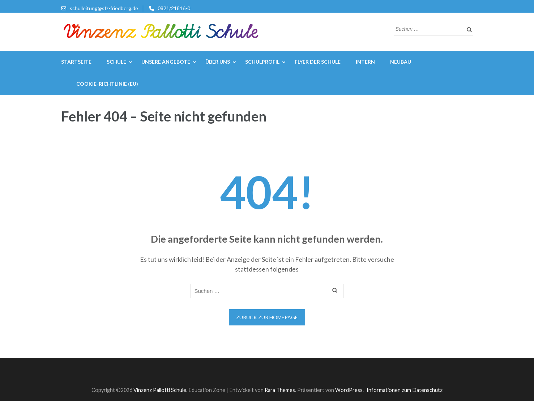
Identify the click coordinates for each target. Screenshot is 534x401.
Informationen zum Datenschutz (405, 390)
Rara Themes (280, 390)
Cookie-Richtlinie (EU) (107, 84)
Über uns (217, 62)
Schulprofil (262, 62)
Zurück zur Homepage (267, 317)
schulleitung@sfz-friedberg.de (104, 8)
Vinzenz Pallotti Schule (159, 390)
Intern (365, 62)
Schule (116, 62)
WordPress (349, 390)
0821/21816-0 (174, 8)
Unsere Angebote (165, 62)
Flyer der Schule (318, 62)
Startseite (76, 62)
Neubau (400, 62)
